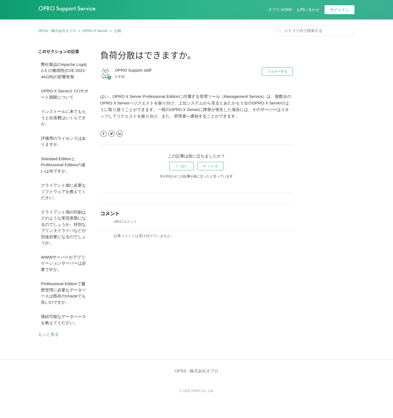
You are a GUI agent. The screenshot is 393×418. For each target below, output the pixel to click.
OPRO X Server (95, 31)
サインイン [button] (339, 9)
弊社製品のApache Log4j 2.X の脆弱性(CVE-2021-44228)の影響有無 (64, 70)
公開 (117, 31)
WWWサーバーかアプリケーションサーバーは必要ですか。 (63, 263)
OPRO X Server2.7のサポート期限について (64, 94)
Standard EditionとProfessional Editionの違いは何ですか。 (63, 164)
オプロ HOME (280, 9)
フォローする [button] (277, 71)
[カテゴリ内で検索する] (314, 30)
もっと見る (48, 334)
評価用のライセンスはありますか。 (63, 141)
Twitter (111, 133)
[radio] (181, 166)
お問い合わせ (308, 9)
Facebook (103, 133)
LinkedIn (119, 133)
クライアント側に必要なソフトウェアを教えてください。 (63, 191)
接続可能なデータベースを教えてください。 (63, 319)
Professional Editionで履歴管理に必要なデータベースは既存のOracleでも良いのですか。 (63, 293)
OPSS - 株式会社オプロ (57, 31)
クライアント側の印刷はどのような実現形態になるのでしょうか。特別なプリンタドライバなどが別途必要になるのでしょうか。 (63, 227)
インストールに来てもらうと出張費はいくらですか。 (63, 117)
